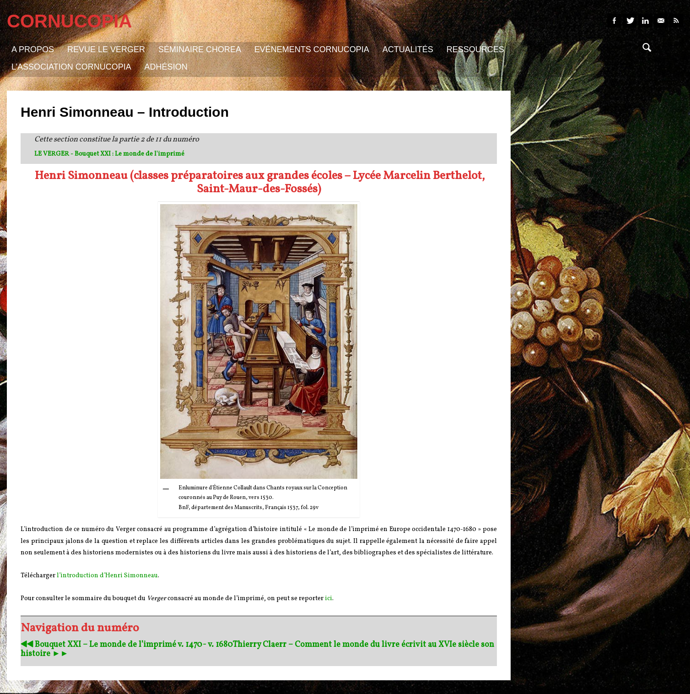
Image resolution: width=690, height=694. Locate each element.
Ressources (475, 49)
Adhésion (166, 66)
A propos (32, 49)
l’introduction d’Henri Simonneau (107, 575)
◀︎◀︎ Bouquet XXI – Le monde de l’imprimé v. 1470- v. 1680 (127, 645)
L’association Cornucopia (71, 66)
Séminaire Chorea (199, 49)
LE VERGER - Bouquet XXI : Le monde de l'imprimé (109, 154)
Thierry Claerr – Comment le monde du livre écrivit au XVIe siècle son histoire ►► (257, 649)
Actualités (408, 49)
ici (328, 598)
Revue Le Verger (106, 49)
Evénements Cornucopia (311, 49)
